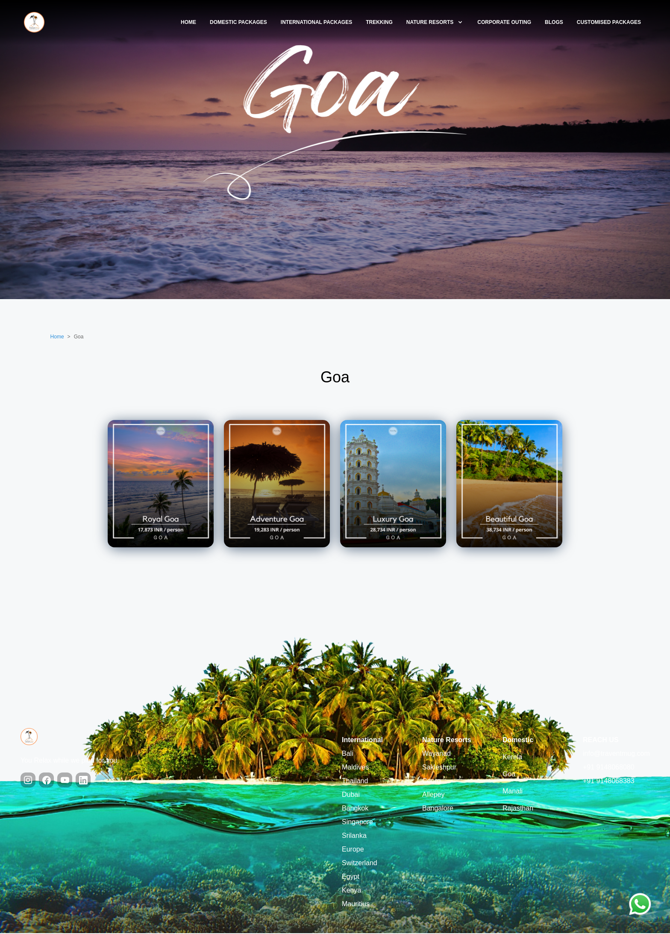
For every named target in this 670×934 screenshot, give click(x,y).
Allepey (433, 795)
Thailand (355, 781)
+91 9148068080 (609, 768)
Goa (508, 774)
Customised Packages (609, 22)
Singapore (357, 822)
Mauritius (356, 904)
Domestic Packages (238, 22)
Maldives (355, 768)
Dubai (351, 795)
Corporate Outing (504, 22)
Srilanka (354, 836)
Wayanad (436, 754)
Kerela (512, 757)
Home (188, 22)
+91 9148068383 (609, 781)
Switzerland (359, 863)
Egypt (350, 877)
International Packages (316, 22)
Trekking (379, 22)
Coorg (431, 781)
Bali (347, 754)
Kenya (351, 891)
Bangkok (355, 809)
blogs (554, 22)
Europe (353, 850)
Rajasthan (517, 809)
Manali (512, 792)
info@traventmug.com (616, 754)
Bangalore (437, 809)
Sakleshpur (439, 768)
